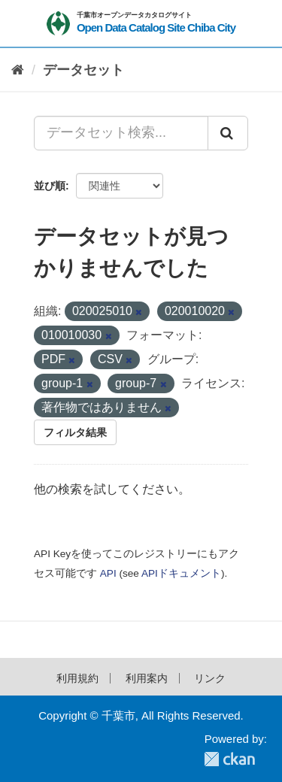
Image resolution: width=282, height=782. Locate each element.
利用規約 (77, 678)
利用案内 (147, 678)
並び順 (49, 186)
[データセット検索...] (121, 133)
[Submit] (228, 133)
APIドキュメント (181, 573)
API (108, 573)
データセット (83, 69)
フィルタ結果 (75, 432)
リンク (210, 678)
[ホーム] (17, 70)
